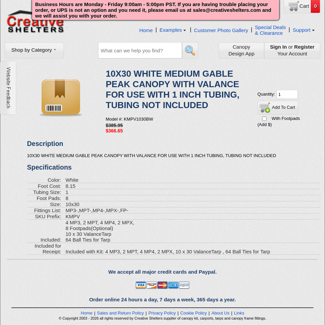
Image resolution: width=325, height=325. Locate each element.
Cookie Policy (193, 313)
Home (146, 30)
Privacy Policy (162, 313)
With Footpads (286, 118)
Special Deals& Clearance (270, 30)
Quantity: (266, 94)
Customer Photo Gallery (221, 30)
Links (239, 313)
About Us (220, 313)
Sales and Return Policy (120, 313)
